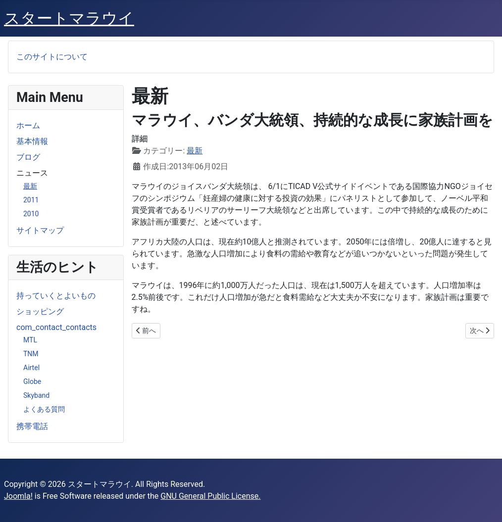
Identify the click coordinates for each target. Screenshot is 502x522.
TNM (31, 354)
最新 (30, 186)
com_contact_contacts (56, 327)
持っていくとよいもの (56, 295)
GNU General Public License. (210, 496)
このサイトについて (52, 56)
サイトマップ (40, 230)
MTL (30, 340)
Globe (32, 381)
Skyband (36, 395)
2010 (31, 214)
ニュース (32, 173)
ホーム (28, 125)
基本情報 (32, 141)
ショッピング (40, 311)
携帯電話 (32, 426)
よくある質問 (44, 409)
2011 (31, 200)
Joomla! (18, 496)
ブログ (28, 157)
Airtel (31, 368)
